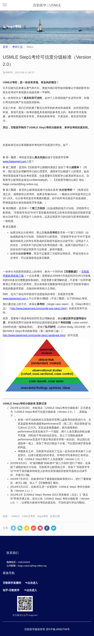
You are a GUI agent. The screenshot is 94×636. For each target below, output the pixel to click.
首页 (5, 46)
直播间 (17, 582)
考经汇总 (17, 46)
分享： (7, 528)
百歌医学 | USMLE (47, 5)
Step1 (29, 46)
